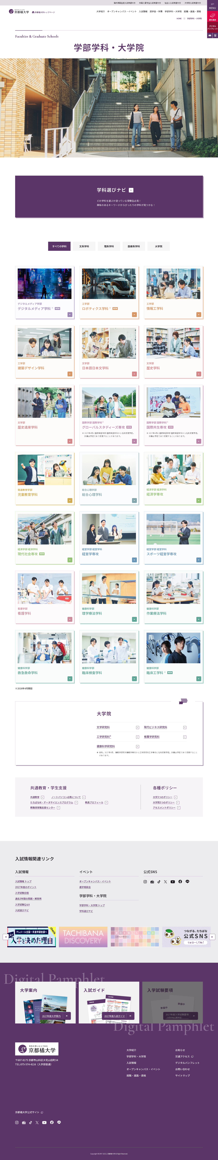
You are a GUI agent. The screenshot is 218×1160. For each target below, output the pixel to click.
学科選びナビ (115, 189)
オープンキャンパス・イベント (122, 11)
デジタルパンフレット (212, 27)
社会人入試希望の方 (173, 3)
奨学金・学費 (156, 11)
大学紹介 (100, 11)
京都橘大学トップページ (43, 12)
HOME (179, 18)
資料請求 (212, 19)
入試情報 (143, 11)
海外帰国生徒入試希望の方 (124, 3)
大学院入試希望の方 (193, 3)
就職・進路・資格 (192, 11)
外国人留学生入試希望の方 (150, 3)
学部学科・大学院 (173, 11)
